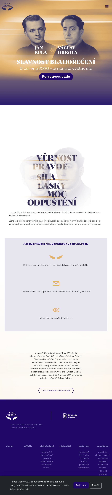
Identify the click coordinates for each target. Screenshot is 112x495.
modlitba (102, 452)
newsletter (102, 458)
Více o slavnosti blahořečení (56, 390)
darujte (102, 468)
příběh (28, 446)
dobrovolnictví (102, 455)
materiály (84, 446)
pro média (84, 458)
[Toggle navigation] (106, 6)
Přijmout (81, 485)
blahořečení (47, 446)
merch (84, 461)
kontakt (103, 471)
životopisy (84, 455)
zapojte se (103, 446)
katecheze (84, 468)
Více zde (24, 489)
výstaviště (65, 446)
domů (9, 446)
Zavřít (95, 485)
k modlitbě (84, 452)
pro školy (84, 464)
